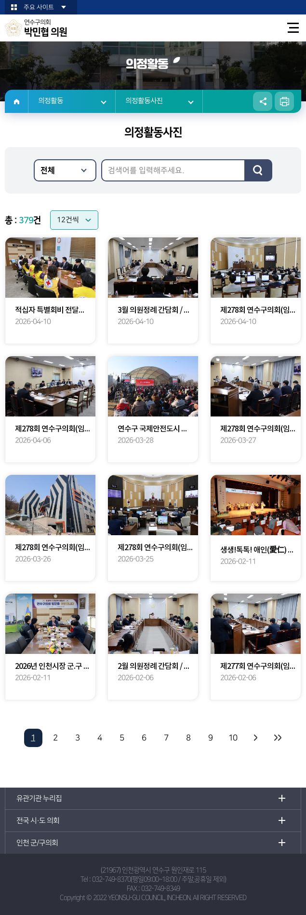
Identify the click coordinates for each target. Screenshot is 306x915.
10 (232, 738)
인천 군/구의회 (37, 843)
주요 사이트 (39, 7)
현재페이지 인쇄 (284, 101)
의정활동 (50, 101)
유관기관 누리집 (39, 798)
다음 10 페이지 (255, 738)
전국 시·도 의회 (37, 821)
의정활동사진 (144, 101)
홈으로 (16, 101)
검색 (258, 170)
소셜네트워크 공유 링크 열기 (262, 101)
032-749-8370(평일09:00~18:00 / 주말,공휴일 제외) (159, 879)
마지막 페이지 (277, 738)
